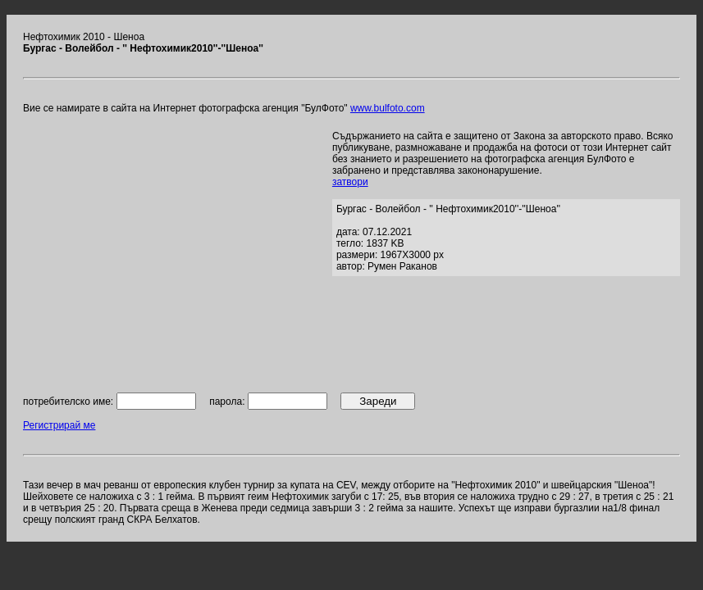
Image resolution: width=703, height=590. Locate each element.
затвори (350, 182)
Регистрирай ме (59, 425)
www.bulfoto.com (387, 108)
